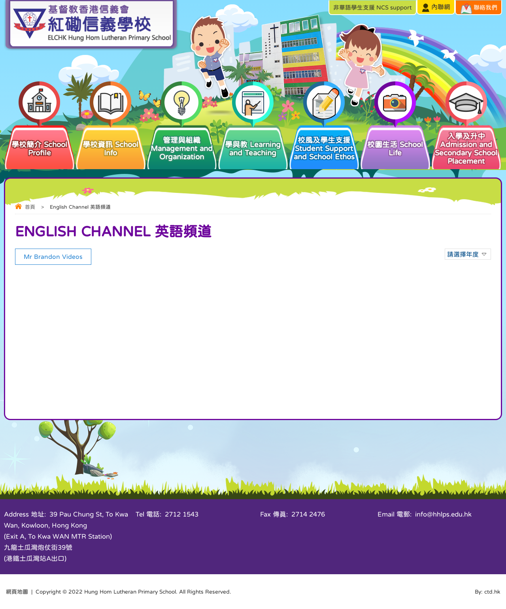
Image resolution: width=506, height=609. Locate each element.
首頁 (30, 206)
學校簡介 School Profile (39, 140)
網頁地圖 (17, 591)
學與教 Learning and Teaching (253, 140)
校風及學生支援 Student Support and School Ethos (324, 142)
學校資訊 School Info (110, 140)
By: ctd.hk (487, 591)
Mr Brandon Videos (53, 256)
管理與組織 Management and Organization (181, 142)
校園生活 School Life (395, 140)
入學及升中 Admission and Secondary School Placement (466, 144)
